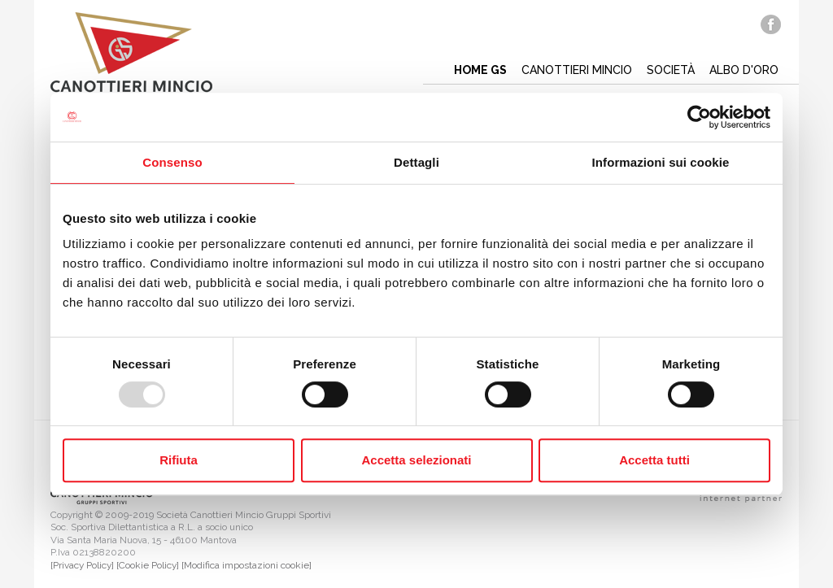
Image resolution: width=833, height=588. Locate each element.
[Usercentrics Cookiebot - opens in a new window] (699, 117)
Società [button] (671, 69)
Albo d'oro (743, 69)
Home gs (480, 69)
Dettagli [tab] (416, 162)
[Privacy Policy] (82, 565)
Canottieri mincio (576, 69)
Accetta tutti (654, 460)
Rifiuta (178, 460)
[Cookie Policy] (147, 565)
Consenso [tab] (172, 162)
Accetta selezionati (416, 460)
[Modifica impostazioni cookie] (246, 565)
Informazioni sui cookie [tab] (661, 162)
